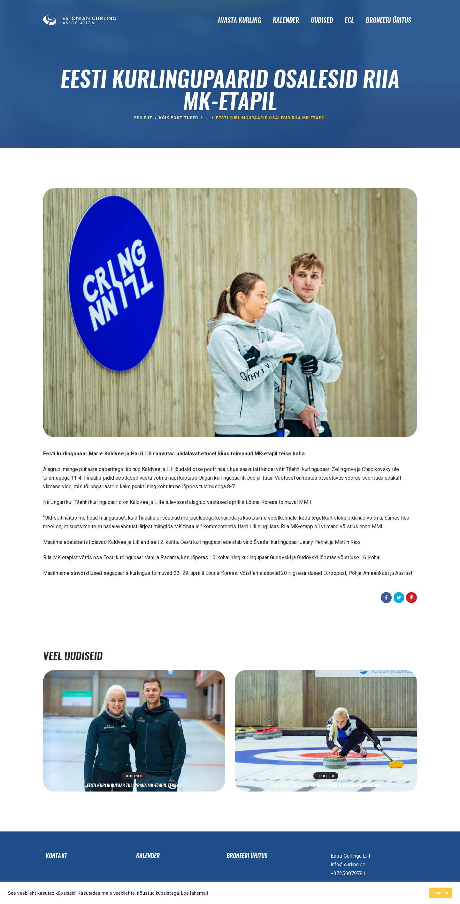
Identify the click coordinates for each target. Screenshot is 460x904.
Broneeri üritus (247, 856)
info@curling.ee (348, 865)
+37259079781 (348, 873)
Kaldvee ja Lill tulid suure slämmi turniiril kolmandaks (326, 785)
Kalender (148, 856)
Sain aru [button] (440, 893)
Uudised (134, 776)
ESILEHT (143, 118)
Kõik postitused (178, 118)
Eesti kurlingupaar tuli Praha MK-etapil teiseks (134, 785)
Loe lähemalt (194, 893)
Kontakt (56, 856)
